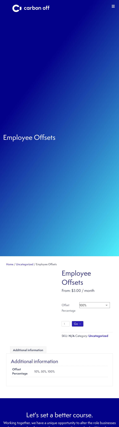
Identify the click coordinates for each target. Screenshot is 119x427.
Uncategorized (24, 264)
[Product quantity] (66, 324)
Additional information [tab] (28, 350)
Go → (77, 324)
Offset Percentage (68, 307)
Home (9, 264)
